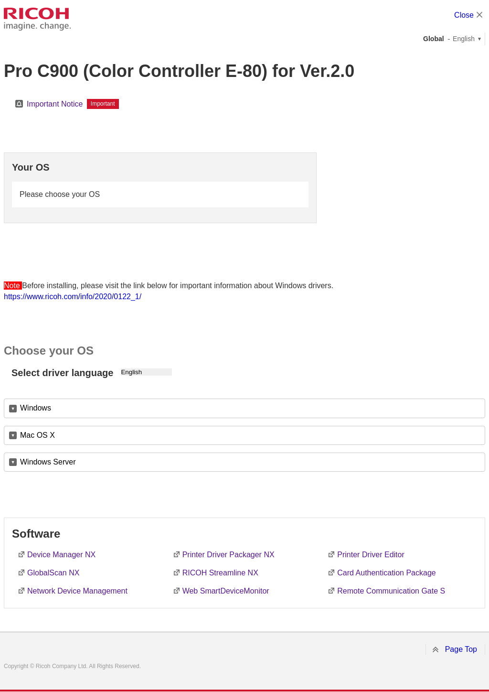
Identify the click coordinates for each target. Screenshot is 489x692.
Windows (35, 408)
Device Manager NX (61, 555)
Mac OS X (37, 435)
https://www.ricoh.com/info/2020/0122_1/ (72, 296)
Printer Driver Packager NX (228, 555)
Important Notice (55, 104)
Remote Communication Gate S (391, 591)
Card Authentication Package (386, 573)
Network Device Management (77, 591)
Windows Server (47, 462)
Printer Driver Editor (370, 555)
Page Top (461, 649)
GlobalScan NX (53, 573)
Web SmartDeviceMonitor (225, 591)
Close (464, 15)
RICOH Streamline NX (220, 573)
